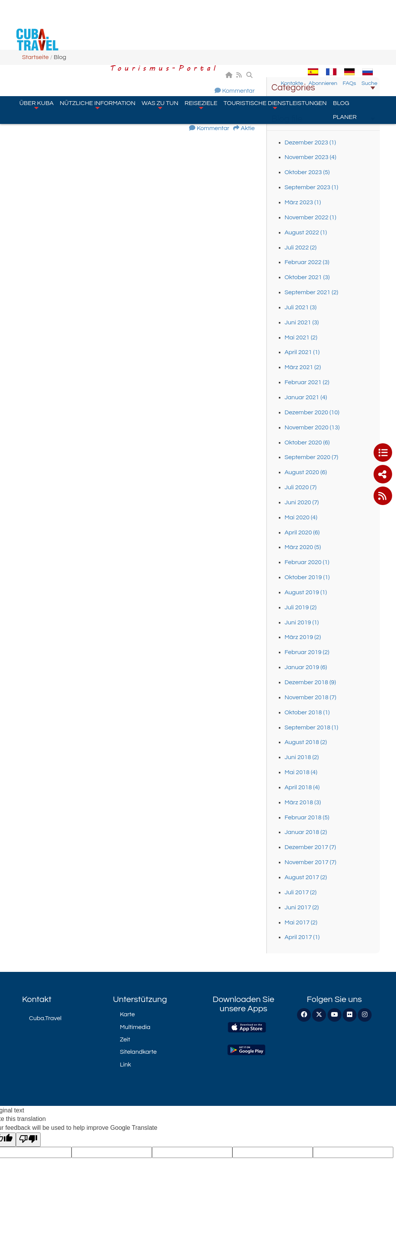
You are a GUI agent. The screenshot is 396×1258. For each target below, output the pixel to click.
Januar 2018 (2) (306, 832)
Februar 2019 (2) (307, 652)
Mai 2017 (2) (301, 922)
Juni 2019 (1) (302, 622)
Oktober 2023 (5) (307, 172)
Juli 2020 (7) (301, 487)
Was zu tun (160, 60)
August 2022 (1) (306, 232)
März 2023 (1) (303, 202)
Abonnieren (330, 39)
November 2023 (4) (310, 157)
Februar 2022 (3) (307, 262)
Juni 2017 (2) (302, 907)
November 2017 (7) (310, 862)
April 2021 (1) (302, 352)
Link (125, 1064)
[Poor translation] (28, 1140)
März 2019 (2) (303, 637)
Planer (345, 73)
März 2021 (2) (303, 367)
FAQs (356, 39)
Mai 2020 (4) (301, 517)
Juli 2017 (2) (301, 892)
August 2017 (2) (306, 877)
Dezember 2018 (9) (310, 682)
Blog (341, 59)
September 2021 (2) (311, 292)
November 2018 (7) (310, 697)
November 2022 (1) (310, 217)
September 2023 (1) (311, 187)
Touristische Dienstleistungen (275, 60)
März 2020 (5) (303, 547)
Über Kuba (36, 60)
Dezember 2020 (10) (312, 412)
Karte (127, 1014)
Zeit (125, 1039)
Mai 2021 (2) (301, 337)
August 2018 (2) (306, 742)
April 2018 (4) (302, 787)
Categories (323, 87)
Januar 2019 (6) (306, 667)
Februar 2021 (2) (307, 382)
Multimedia (135, 1027)
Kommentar (238, 91)
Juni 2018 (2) (302, 757)
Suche (376, 39)
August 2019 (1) (306, 592)
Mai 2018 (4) (301, 772)
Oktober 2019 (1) (307, 577)
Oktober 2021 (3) (307, 277)
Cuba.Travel (45, 1018)
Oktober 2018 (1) (307, 712)
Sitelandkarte (138, 1052)
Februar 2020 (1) (307, 562)
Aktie (248, 128)
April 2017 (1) (302, 937)
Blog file (323, 119)
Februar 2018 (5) (307, 817)
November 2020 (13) (312, 427)
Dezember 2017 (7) (310, 847)
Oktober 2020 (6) (307, 442)
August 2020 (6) (306, 472)
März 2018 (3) (303, 802)
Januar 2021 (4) (306, 397)
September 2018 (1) (311, 727)
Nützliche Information (98, 60)
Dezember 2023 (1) (310, 142)
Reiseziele (200, 60)
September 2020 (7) (311, 457)
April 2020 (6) (302, 532)
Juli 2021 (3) (301, 307)
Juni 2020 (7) (302, 502)
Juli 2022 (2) (301, 247)
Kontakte (299, 39)
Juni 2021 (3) (302, 322)
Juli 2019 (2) (301, 607)
